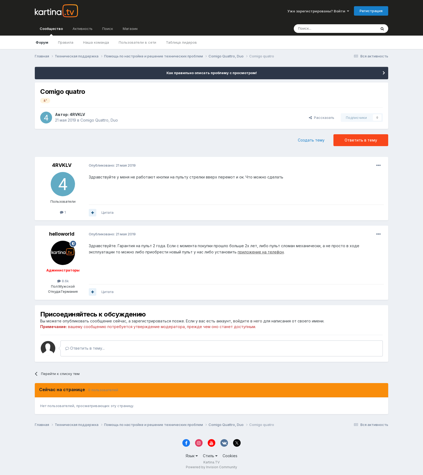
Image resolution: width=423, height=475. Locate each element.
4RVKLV (77, 114)
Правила (65, 42)
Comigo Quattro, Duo (99, 120)
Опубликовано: (112, 165)
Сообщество (51, 31)
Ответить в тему (360, 140)
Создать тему (311, 140)
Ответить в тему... (85, 348)
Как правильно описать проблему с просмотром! (211, 73)
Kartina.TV (211, 462)
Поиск (107, 28)
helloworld (61, 234)
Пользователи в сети (137, 42)
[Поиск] (320, 28)
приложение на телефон (261, 252)
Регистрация (371, 11)
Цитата (107, 212)
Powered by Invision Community (211, 467)
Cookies (230, 455)
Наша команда (96, 42)
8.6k (63, 281)
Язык (192, 455)
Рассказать (321, 117)
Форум (42, 42)
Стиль (210, 455)
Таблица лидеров (181, 42)
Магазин (130, 28)
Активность (83, 28)
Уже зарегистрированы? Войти (318, 11)
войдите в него (247, 321)
